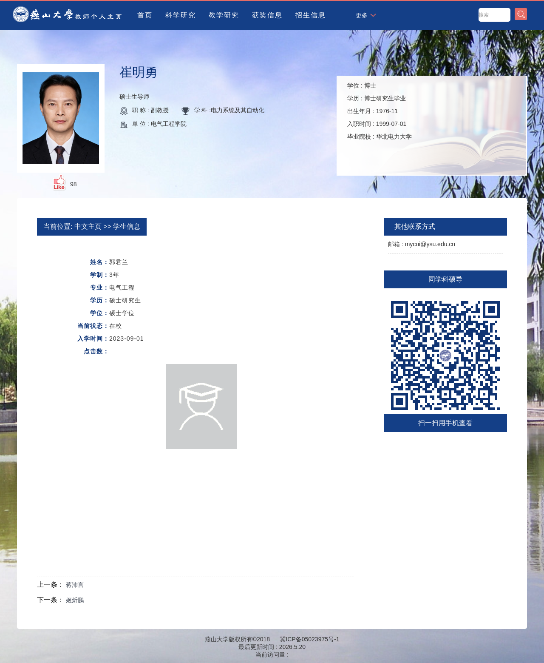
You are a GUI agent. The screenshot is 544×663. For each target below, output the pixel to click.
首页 (145, 15)
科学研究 (180, 15)
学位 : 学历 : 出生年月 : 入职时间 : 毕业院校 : (379, 111)
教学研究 (224, 15)
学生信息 (126, 226)
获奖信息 (267, 15)
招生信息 (310, 15)
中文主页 (88, 226)
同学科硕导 (445, 279)
